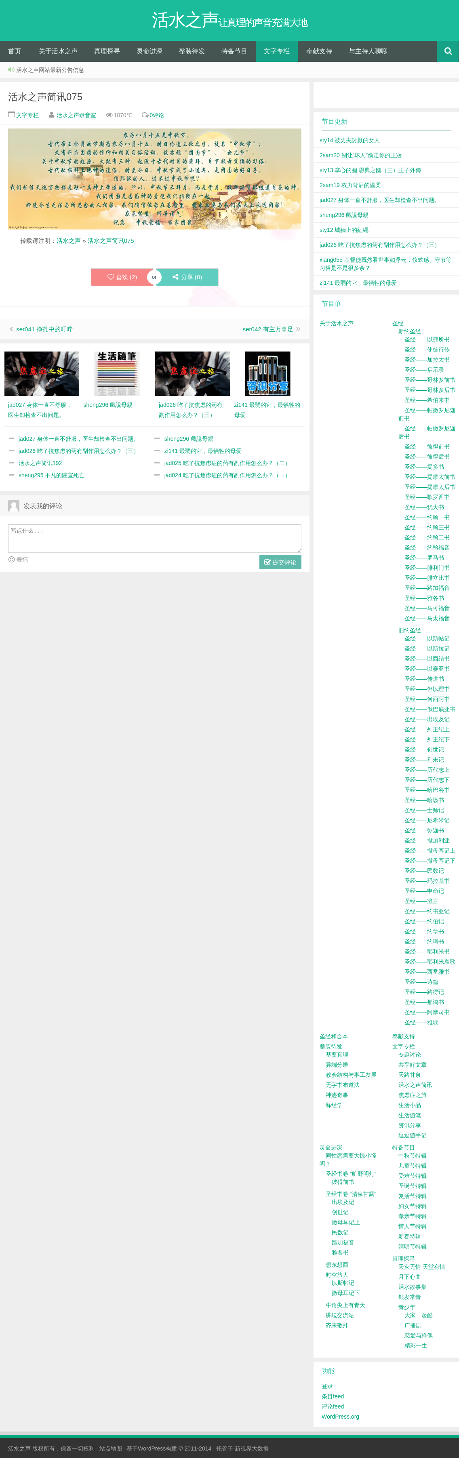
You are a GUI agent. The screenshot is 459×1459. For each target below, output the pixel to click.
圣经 (398, 324)
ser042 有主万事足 (268, 329)
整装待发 (192, 51)
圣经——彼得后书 (427, 457)
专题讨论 (409, 1055)
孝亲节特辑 (412, 1217)
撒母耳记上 (346, 1223)
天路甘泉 (409, 1075)
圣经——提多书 (424, 467)
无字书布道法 (343, 1085)
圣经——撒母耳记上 (429, 851)
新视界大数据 (252, 1449)
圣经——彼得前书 (427, 447)
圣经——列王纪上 (427, 730)
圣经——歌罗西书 (427, 498)
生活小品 (409, 1106)
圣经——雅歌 (421, 1023)
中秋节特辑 (412, 1156)
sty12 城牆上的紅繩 (344, 230)
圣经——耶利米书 (427, 952)
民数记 (340, 1233)
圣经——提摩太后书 (429, 487)
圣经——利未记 (424, 760)
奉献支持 (319, 51)
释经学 (334, 1106)
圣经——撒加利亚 (427, 841)
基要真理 (337, 1055)
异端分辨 (337, 1065)
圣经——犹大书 (424, 508)
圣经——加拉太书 (427, 360)
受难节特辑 (412, 1176)
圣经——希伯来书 (427, 401)
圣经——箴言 (421, 902)
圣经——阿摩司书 (427, 1013)
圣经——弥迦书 (424, 831)
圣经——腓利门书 (427, 568)
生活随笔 (409, 1116)
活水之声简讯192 (40, 464)
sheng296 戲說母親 (188, 439)
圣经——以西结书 (427, 659)
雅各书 (340, 1253)
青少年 (406, 1308)
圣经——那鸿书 (424, 1003)
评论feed (333, 1407)
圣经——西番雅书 (427, 972)
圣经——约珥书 (424, 942)
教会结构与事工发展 (351, 1075)
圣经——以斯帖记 (427, 639)
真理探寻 (107, 51)
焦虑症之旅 (412, 1096)
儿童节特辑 (412, 1166)
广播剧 (412, 1326)
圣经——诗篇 (421, 982)
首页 (14, 51)
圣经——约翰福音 (427, 548)
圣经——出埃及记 (427, 720)
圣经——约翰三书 (427, 528)
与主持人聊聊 (368, 51)
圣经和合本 (334, 1037)
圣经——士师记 (424, 811)
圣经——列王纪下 (427, 740)
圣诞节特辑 (412, 1186)
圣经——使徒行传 (427, 350)
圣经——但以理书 (427, 689)
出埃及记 (343, 1203)
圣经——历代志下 (427, 780)
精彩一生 (415, 1346)
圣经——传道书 (424, 679)
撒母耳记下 (346, 1294)
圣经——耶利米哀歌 (429, 962)
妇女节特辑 (412, 1207)
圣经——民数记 (424, 871)
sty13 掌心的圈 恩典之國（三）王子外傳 (370, 171)
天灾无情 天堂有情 (421, 1267)
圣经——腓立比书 (427, 578)
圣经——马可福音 (427, 609)
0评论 (156, 116)
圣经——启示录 (424, 370)
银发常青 (409, 1298)
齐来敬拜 (337, 1326)
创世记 (340, 1213)
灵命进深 (149, 51)
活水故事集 (412, 1287)
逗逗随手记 (412, 1136)
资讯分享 (409, 1126)
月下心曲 (409, 1277)
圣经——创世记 (424, 750)
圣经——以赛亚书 (427, 669)
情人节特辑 (412, 1227)
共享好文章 (412, 1065)
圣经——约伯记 (424, 922)
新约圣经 (409, 332)
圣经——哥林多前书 (429, 380)
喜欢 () (122, 278)
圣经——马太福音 (427, 619)
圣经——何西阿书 (427, 700)
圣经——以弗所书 (427, 340)
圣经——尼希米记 (427, 821)
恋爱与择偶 (418, 1336)
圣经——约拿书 (424, 932)
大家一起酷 (418, 1316)
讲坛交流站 (340, 1316)
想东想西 (337, 1265)
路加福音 (343, 1243)
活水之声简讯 (415, 1085)
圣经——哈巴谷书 (427, 790)
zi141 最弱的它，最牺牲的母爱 (203, 451)
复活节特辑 (412, 1197)
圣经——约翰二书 (427, 538)
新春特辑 (409, 1237)
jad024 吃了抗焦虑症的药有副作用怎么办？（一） (227, 476)
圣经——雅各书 (424, 599)
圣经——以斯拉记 (427, 649)
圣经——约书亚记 (427, 912)
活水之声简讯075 (45, 97)
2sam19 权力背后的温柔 (350, 186)
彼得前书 (343, 1182)
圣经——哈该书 (424, 801)
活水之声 (69, 241)
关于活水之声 (58, 51)
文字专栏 (277, 51)
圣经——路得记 (424, 993)
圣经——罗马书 (424, 558)
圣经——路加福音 (427, 588)
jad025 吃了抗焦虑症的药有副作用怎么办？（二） (227, 464)
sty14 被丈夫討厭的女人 (350, 141)
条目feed (333, 1397)
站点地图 (110, 1449)
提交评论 (280, 563)
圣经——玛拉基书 (427, 881)
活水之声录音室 (76, 116)
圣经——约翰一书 (427, 518)
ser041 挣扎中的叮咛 (44, 329)
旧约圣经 (409, 631)
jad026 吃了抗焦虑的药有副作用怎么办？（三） (79, 451)
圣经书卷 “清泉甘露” (351, 1195)
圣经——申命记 (424, 891)
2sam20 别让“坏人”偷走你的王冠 (361, 156)
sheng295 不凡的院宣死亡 (51, 476)
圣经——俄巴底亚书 (429, 710)
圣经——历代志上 (427, 770)
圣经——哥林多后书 (429, 390)
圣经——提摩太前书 (429, 477)
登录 (327, 1387)
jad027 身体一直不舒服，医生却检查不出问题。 (79, 439)
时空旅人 (337, 1275)
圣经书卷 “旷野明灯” (351, 1174)
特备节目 (234, 51)
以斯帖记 (343, 1283)
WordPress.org (340, 1417)
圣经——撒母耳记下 (429, 861)
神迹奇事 (337, 1096)
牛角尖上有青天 (345, 1306)
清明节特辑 (412, 1247)
